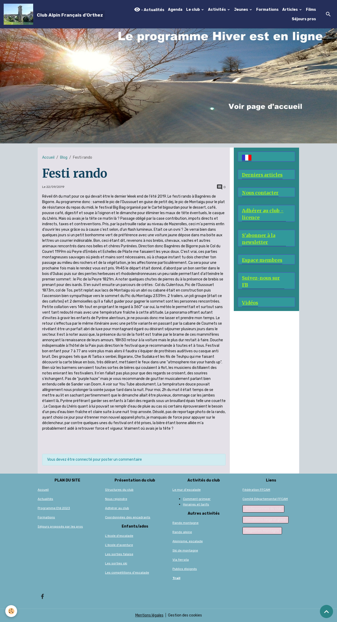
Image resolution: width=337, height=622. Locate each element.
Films (311, 9)
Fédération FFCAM (256, 489)
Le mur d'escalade (186, 489)
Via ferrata (180, 559)
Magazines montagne (262, 531)
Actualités (45, 499)
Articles (290, 9)
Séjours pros (304, 19)
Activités (217, 9)
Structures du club (119, 489)
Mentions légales (149, 615)
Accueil (48, 157)
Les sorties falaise (119, 554)
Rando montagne (185, 523)
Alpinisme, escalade (187, 541)
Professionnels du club (263, 508)
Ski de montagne (185, 550)
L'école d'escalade (119, 536)
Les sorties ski (116, 563)
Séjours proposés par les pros (60, 526)
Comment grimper (197, 499)
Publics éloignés (184, 569)
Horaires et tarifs (196, 504)
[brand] (53, 14)
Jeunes (241, 9)
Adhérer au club (117, 508)
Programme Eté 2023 (54, 508)
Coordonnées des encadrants (127, 517)
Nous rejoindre (116, 499)
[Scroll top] (326, 611)
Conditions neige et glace (266, 519)
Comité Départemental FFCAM (265, 499)
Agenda (175, 9)
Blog (63, 157)
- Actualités (149, 9)
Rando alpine (182, 532)
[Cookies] (11, 611)
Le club (193, 9)
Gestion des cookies (185, 615)
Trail (176, 578)
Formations (267, 9)
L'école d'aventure (119, 545)
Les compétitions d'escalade (127, 572)
